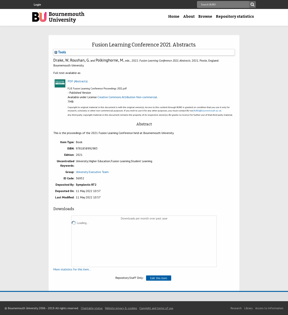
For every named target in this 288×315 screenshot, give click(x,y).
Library (248, 308)
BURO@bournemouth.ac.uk (207, 110)
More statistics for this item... (72, 269)
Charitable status (92, 308)
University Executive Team (92, 172)
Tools (60, 52)
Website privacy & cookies (121, 308)
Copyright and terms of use (156, 308)
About (189, 16)
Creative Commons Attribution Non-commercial (127, 97)
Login (37, 4)
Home (173, 16)
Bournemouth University (58, 17)
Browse (205, 16)
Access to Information (269, 308)
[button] (158, 278)
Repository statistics (235, 16)
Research (236, 308)
